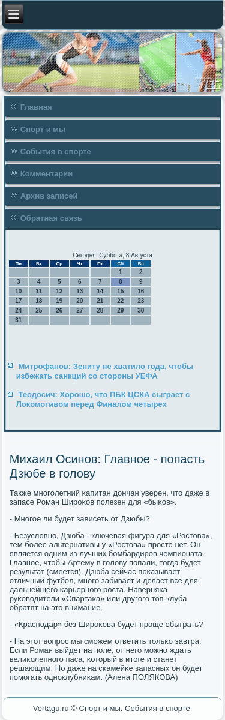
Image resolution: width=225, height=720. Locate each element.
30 (140, 310)
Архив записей (49, 195)
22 (120, 301)
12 (59, 291)
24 (18, 310)
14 (100, 291)
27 (79, 310)
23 (140, 301)
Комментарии (46, 173)
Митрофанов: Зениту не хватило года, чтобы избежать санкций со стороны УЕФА (104, 371)
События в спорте (55, 151)
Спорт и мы (42, 129)
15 (120, 291)
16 (140, 291)
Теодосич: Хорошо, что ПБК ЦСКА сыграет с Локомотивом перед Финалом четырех (103, 399)
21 (100, 301)
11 (38, 291)
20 (79, 301)
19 (59, 301)
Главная (36, 107)
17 (18, 301)
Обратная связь (51, 218)
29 (120, 310)
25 (38, 310)
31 (18, 320)
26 (59, 310)
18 (38, 301)
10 (18, 291)
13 (79, 291)
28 (100, 310)
